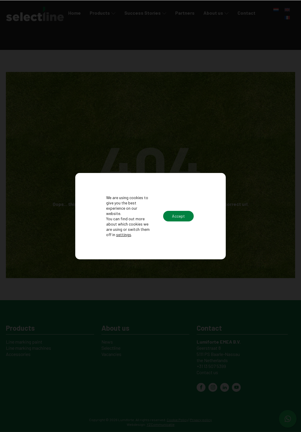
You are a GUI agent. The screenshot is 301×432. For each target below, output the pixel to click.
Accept (178, 216)
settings (123, 234)
